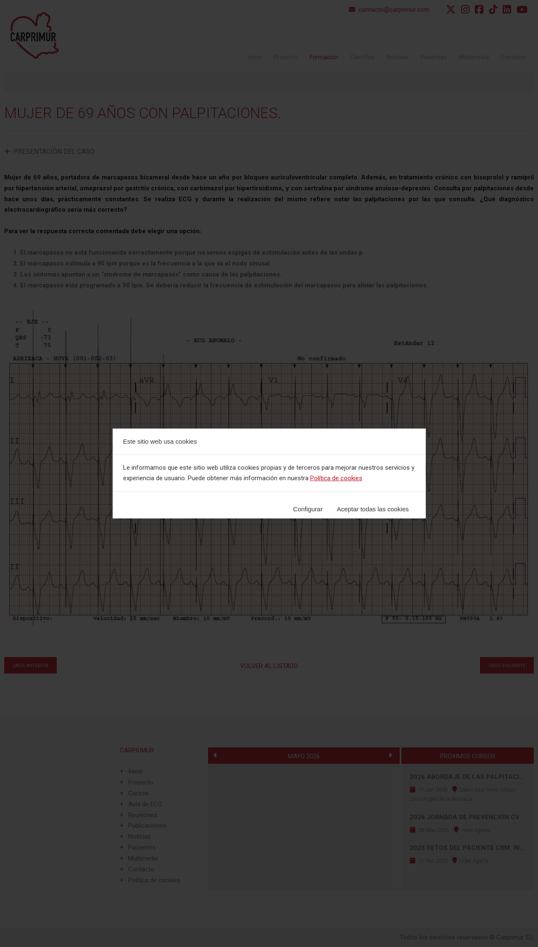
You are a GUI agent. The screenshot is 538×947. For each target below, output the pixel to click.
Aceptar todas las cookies (373, 509)
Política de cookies (336, 478)
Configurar (307, 509)
